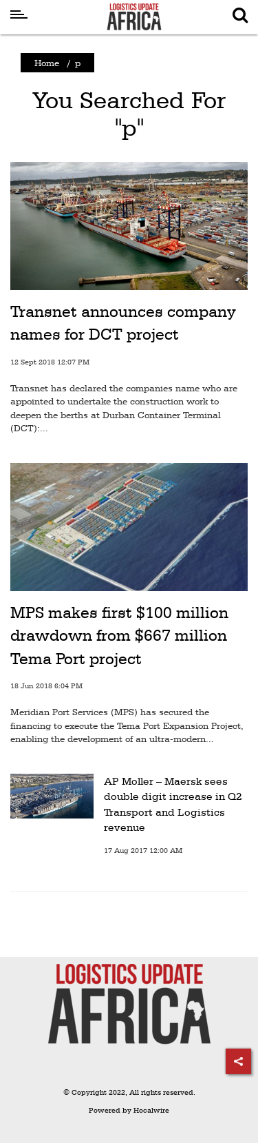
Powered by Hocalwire (129, 1110)
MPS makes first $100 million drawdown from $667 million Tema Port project (119, 635)
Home (46, 62)
